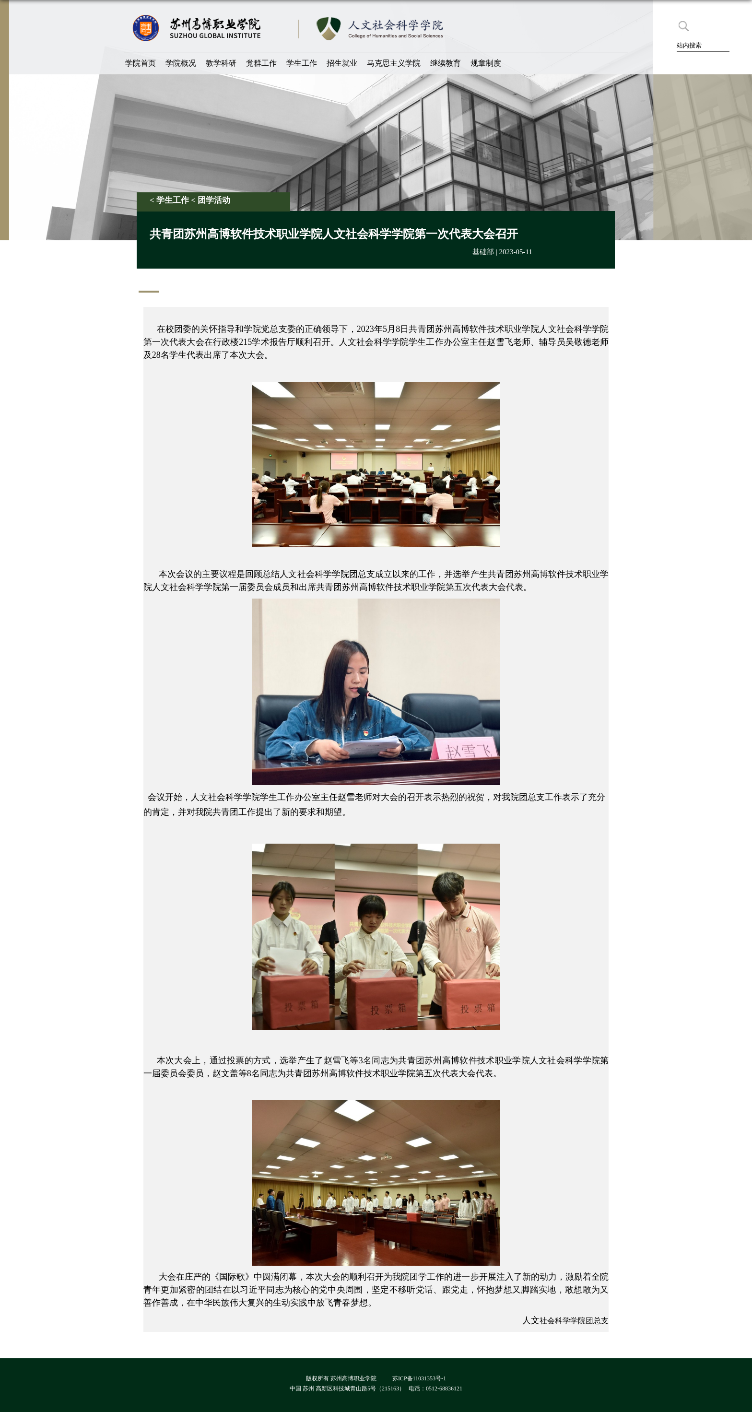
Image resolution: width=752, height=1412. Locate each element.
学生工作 (301, 63)
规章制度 (485, 63)
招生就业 (342, 63)
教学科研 (221, 63)
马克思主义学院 (394, 63)
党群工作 (261, 63)
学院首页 (140, 63)
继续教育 (445, 63)
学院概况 (180, 63)
